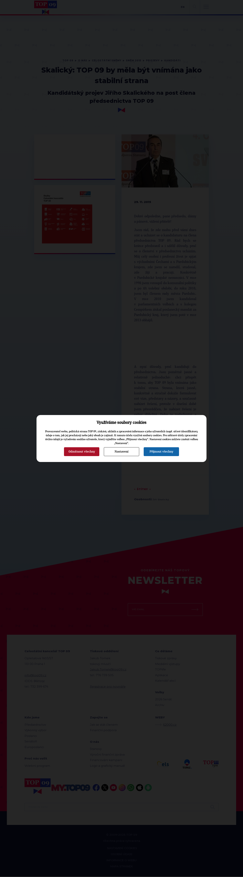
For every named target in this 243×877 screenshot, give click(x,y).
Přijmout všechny (161, 451)
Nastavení (121, 451)
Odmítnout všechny (82, 451)
